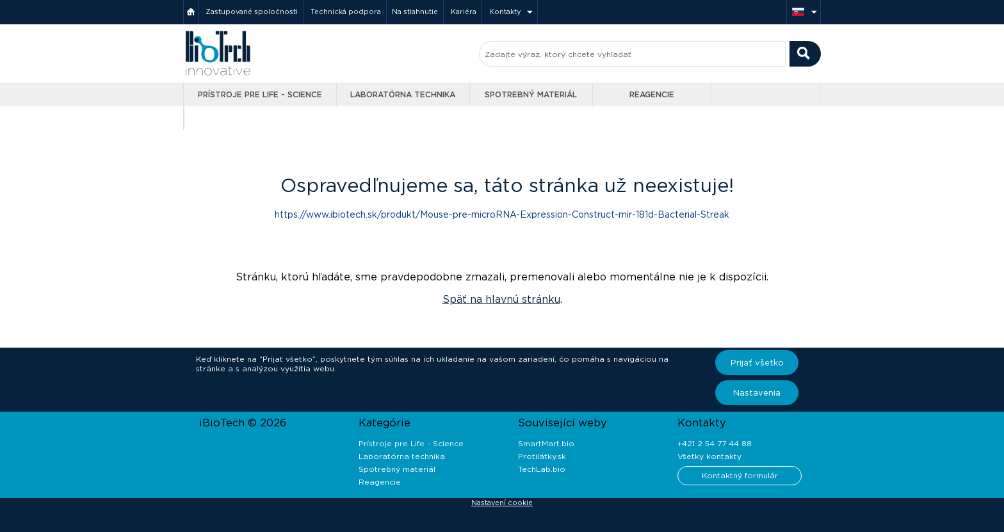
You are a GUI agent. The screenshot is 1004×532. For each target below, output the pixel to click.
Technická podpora (346, 11)
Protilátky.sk (542, 456)
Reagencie (651, 94)
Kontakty (505, 11)
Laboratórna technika (402, 94)
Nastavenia (757, 393)
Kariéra (463, 11)
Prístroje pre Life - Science (260, 94)
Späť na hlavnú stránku (501, 299)
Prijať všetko (757, 362)
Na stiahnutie (415, 11)
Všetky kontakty (709, 456)
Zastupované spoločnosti (252, 11)
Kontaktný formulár (740, 475)
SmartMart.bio (546, 443)
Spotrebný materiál (531, 94)
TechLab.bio (541, 469)
